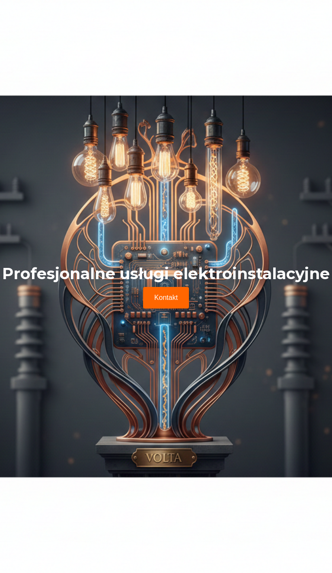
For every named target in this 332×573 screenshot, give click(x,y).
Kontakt (166, 297)
